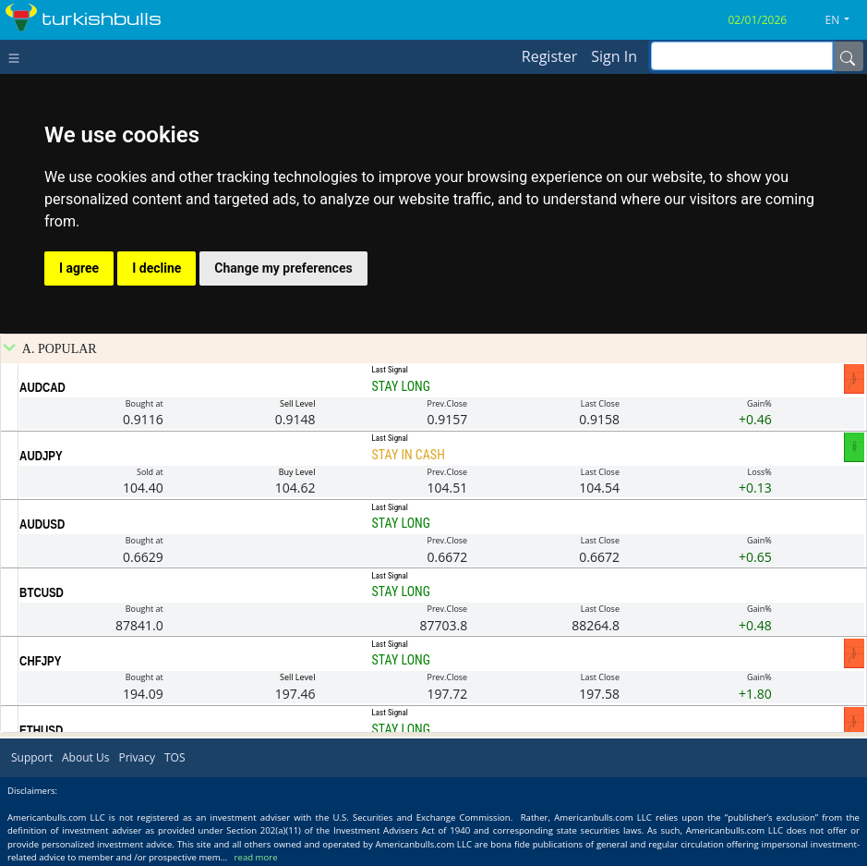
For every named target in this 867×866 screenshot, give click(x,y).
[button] (844, 20)
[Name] (847, 56)
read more (256, 857)
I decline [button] (156, 268)
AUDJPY (41, 455)
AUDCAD (42, 387)
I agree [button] (79, 268)
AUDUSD (42, 524)
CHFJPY (40, 660)
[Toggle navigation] (18, 56)
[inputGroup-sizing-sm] (742, 56)
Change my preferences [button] (283, 268)
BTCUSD (41, 592)
